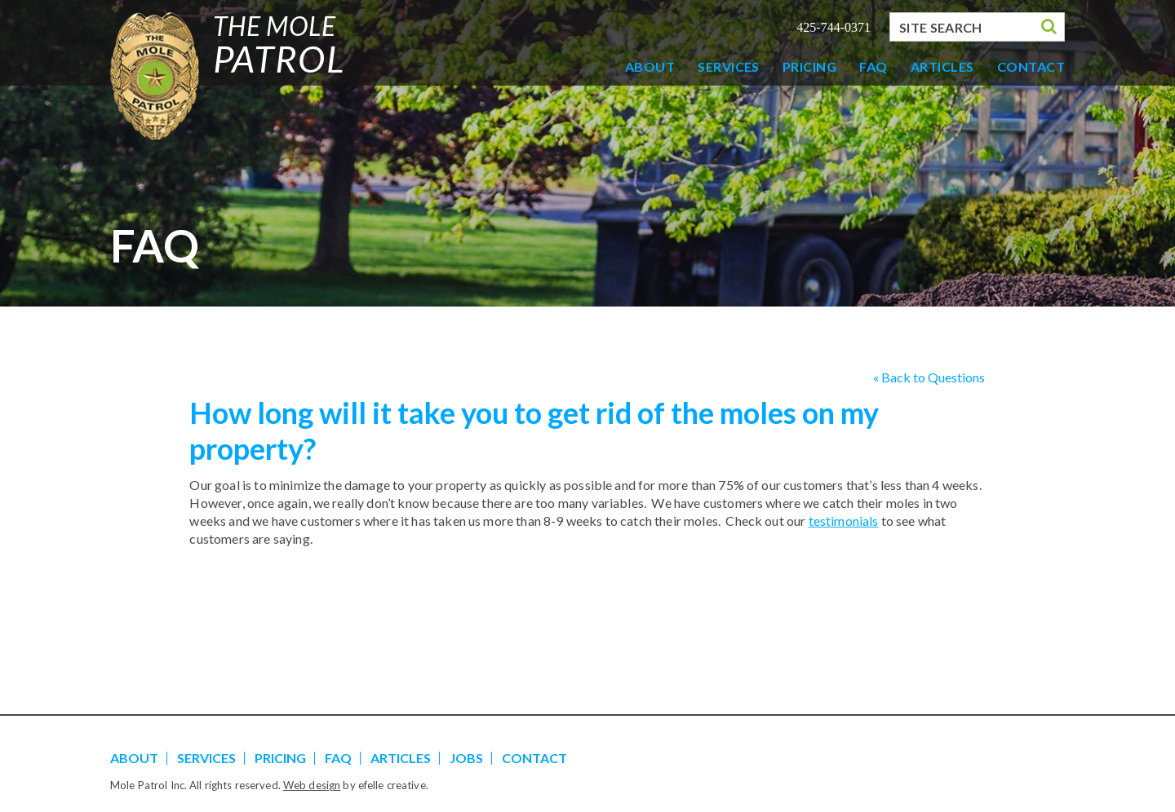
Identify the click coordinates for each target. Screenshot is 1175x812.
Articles (942, 66)
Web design (311, 785)
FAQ (873, 66)
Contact (1031, 66)
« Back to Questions (929, 377)
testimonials (844, 520)
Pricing (809, 66)
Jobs (466, 758)
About (650, 66)
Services (729, 66)
